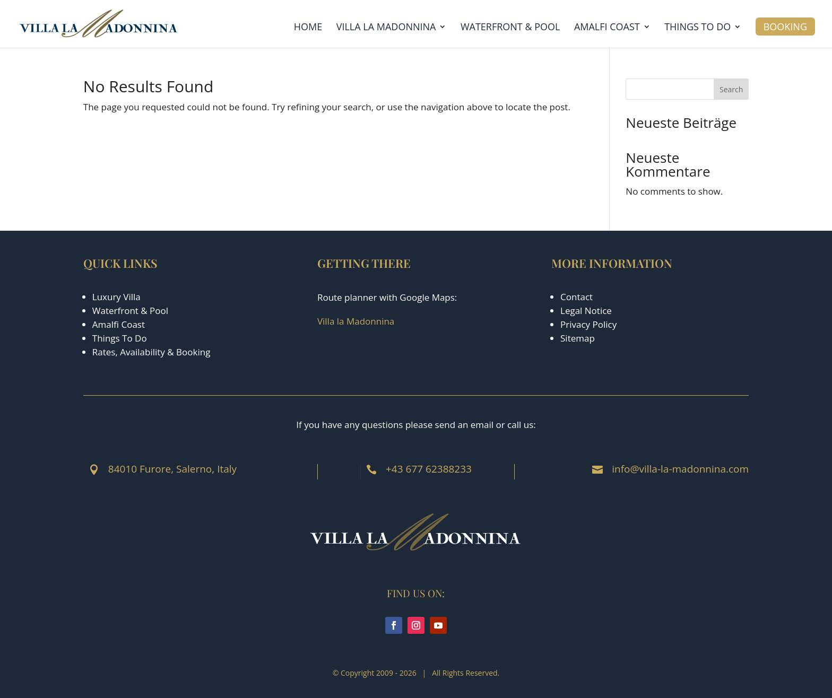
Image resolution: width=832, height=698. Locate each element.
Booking (785, 26)
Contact (576, 297)
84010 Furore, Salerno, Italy (172, 469)
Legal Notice (586, 310)
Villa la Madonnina (386, 28)
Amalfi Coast (607, 28)
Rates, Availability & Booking (151, 352)
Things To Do (119, 338)
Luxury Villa (116, 297)
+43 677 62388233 (429, 469)
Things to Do (697, 28)
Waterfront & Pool (510, 28)
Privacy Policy (588, 324)
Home (308, 28)
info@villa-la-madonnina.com (680, 469)
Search (731, 89)
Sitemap (577, 338)
